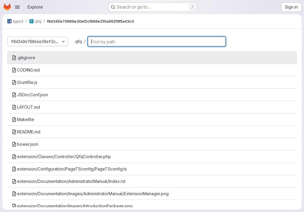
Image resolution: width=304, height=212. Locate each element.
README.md (26, 131)
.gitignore (23, 57)
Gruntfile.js (24, 82)
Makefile (23, 119)
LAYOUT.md (26, 107)
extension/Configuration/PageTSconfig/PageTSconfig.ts (69, 168)
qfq (78, 41)
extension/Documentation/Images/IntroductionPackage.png (72, 205)
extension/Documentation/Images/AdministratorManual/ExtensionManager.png (90, 193)
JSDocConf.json (30, 94)
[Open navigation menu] (17, 7)
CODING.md (26, 69)
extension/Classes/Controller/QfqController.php (61, 156)
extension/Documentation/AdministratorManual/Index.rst (68, 181)
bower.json (25, 144)
